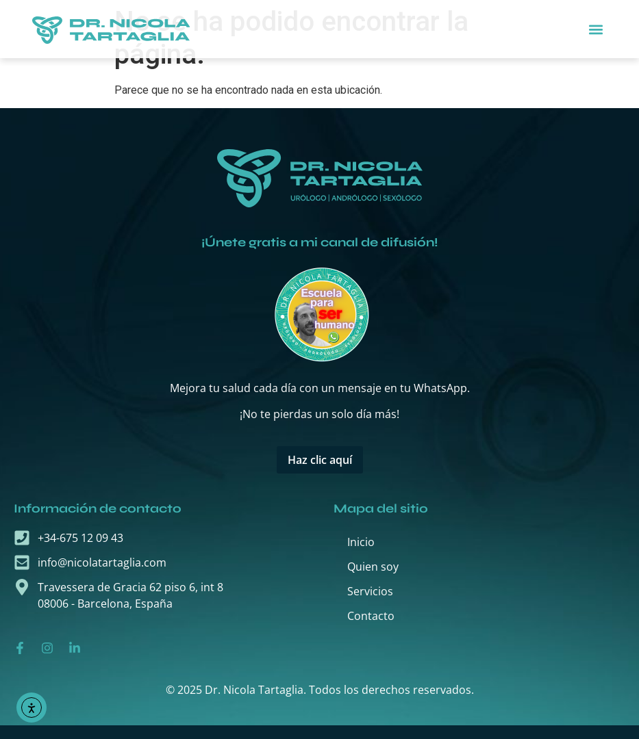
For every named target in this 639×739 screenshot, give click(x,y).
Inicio (361, 541)
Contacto (370, 615)
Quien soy (373, 566)
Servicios (370, 591)
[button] (595, 29)
